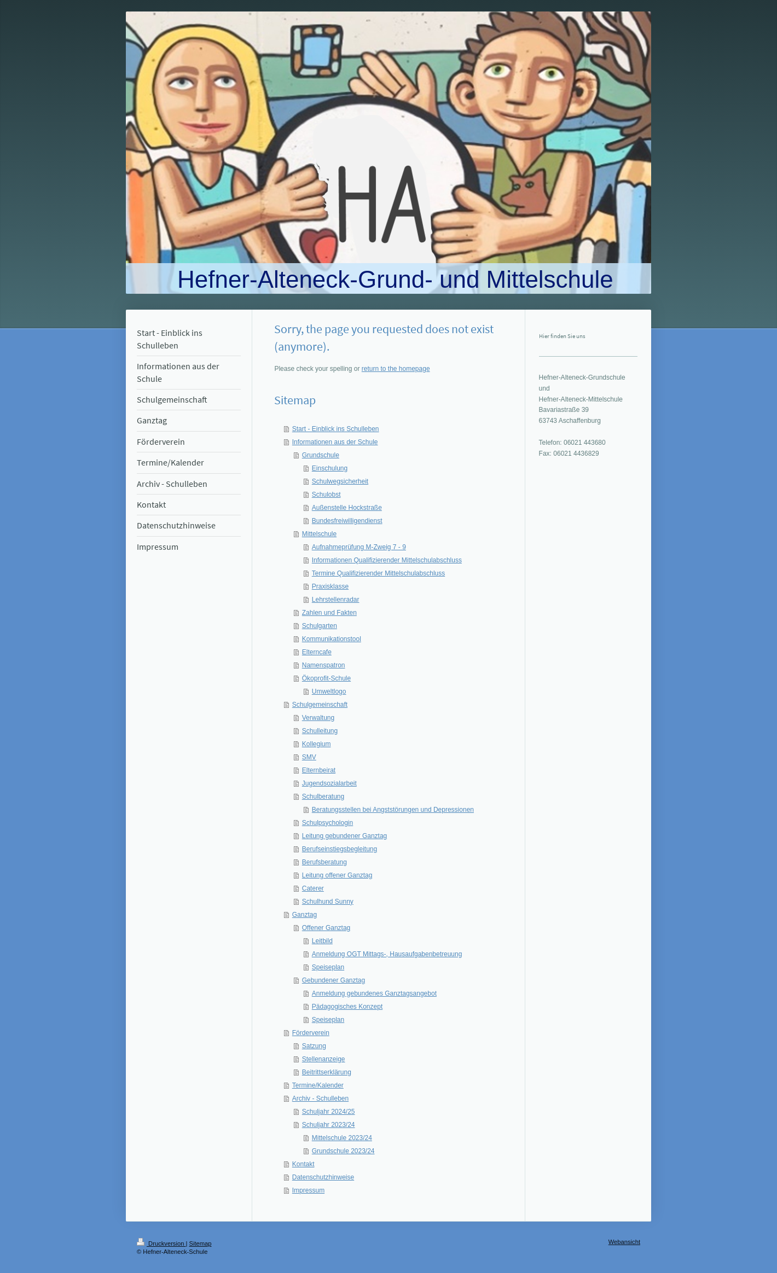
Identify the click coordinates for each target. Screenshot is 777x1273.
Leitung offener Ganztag (337, 875)
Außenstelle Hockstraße (347, 507)
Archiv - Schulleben (320, 1098)
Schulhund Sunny (327, 901)
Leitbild (322, 941)
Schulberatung (323, 796)
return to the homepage (396, 369)
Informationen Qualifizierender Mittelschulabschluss (387, 560)
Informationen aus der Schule (335, 442)
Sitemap (200, 1243)
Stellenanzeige (323, 1059)
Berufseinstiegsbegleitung (339, 849)
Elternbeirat (318, 770)
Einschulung (329, 468)
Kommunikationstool (331, 639)
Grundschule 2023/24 (343, 1151)
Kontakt (303, 1164)
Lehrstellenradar (335, 599)
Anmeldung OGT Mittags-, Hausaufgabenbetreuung (387, 954)
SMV (309, 757)
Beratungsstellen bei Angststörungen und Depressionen (393, 809)
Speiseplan (328, 967)
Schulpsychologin (327, 823)
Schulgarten (319, 626)
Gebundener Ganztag (333, 980)
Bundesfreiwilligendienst (347, 521)
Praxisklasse (330, 586)
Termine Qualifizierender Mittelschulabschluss (378, 573)
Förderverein (310, 1033)
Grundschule (320, 455)
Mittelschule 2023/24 (342, 1138)
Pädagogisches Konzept (347, 1006)
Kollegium (316, 744)
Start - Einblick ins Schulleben (335, 429)
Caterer (313, 888)
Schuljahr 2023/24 (328, 1125)
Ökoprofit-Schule (326, 678)
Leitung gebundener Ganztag (344, 836)
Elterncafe (317, 652)
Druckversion (161, 1243)
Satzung (314, 1046)
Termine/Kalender (318, 1085)
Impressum (308, 1190)
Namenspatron (323, 665)
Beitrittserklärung (326, 1072)
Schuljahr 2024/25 (328, 1111)
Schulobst (326, 494)
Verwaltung (318, 718)
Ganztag (304, 915)
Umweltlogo (329, 691)
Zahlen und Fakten (329, 613)
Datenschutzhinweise (323, 1177)
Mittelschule (319, 534)
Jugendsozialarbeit (329, 783)
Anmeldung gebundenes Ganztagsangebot (374, 993)
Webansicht (624, 1242)
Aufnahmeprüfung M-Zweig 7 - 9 (359, 547)
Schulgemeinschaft (319, 704)
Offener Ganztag (326, 928)
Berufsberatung (324, 862)
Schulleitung (320, 731)
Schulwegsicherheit (340, 481)
